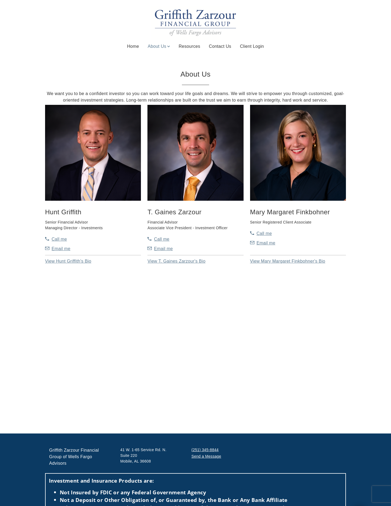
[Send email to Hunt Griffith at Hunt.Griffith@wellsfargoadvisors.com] (57, 249)
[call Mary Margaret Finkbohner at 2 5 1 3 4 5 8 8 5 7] (261, 233)
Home (133, 46)
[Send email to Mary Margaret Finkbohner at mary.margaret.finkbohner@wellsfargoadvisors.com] (262, 243)
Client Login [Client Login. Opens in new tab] (252, 46)
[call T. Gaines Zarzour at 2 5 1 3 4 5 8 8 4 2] (158, 239)
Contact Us (220, 46)
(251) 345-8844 (205, 450)
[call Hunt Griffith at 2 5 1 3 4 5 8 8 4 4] (56, 239)
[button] (68, 261)
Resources (189, 46)
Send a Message (206, 456)
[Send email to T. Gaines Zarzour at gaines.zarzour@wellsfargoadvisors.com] (160, 249)
